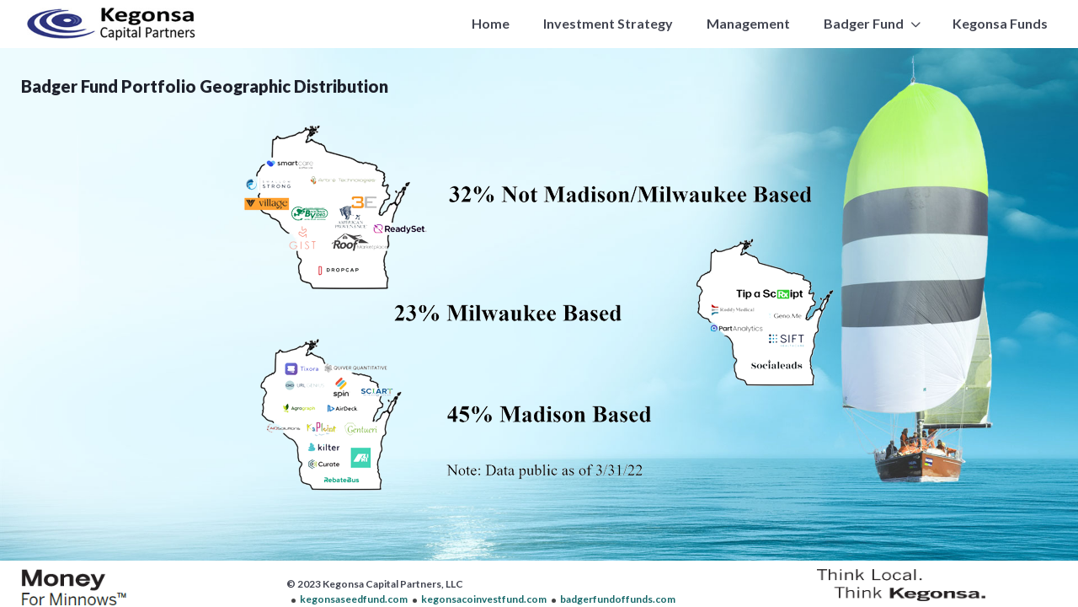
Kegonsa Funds (1000, 23)
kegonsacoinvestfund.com (484, 599)
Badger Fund (864, 23)
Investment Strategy (608, 23)
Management (748, 23)
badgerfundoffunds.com (617, 599)
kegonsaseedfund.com (354, 599)
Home (491, 23)
